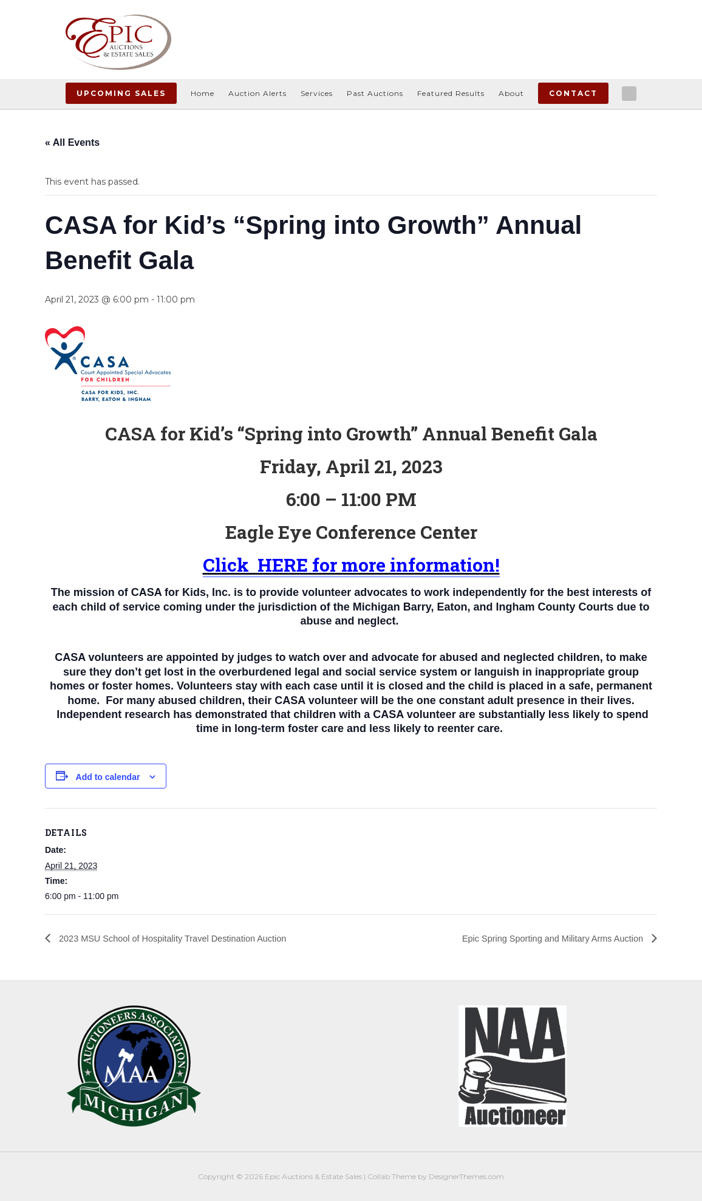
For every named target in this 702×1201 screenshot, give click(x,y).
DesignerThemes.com (466, 1176)
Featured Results (451, 93)
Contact (573, 93)
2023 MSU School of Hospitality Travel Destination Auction (183, 938)
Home (202, 93)
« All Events (72, 142)
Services (317, 93)
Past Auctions (375, 93)
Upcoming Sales (121, 93)
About (511, 93)
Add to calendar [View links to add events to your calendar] (108, 777)
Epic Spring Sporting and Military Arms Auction (544, 938)
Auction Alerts (257, 93)
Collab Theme (391, 1176)
